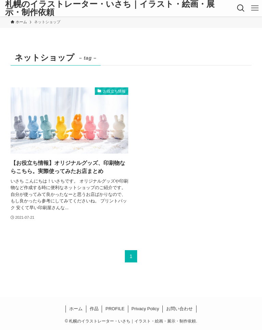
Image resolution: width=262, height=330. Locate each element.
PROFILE (115, 308)
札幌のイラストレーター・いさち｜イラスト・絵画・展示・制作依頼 (110, 8)
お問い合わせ (179, 308)
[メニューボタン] (255, 8)
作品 (94, 308)
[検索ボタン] (241, 8)
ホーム (76, 308)
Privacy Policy (145, 308)
